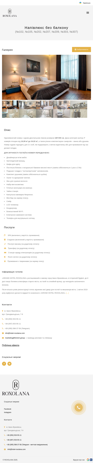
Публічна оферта (10, 345)
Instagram (7, 412)
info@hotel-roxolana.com (15, 333)
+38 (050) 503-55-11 (14, 435)
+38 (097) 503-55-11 (14, 440)
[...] (67, 293)
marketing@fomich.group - (15, 338)
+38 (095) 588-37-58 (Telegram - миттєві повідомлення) (27, 445)
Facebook (7, 409)
